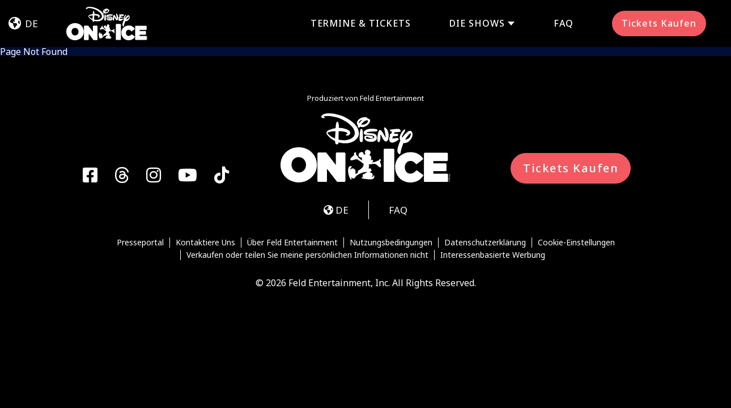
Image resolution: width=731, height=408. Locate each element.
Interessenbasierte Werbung (492, 255)
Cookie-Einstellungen (576, 242)
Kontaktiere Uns (205, 242)
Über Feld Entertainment (292, 242)
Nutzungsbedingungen (391, 242)
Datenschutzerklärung (485, 242)
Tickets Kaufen (659, 23)
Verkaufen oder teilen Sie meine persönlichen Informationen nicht (307, 255)
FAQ (563, 23)
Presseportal (140, 242)
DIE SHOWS (477, 23)
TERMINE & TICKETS (361, 23)
